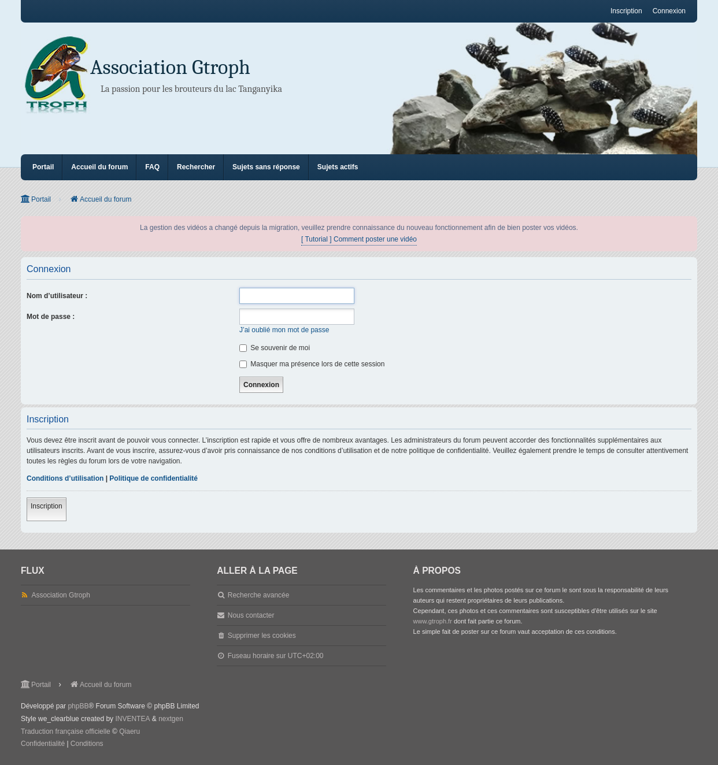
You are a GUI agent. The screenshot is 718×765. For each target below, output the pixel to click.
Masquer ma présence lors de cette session (311, 364)
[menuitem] (43, 744)
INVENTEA (132, 719)
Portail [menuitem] (43, 167)
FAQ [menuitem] (152, 167)
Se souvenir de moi (274, 348)
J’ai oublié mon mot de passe (284, 330)
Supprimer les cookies (262, 636)
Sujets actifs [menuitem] (337, 167)
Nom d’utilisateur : (57, 296)
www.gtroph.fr (432, 621)
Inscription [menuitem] (626, 11)
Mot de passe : (51, 317)
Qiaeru (129, 731)
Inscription (46, 506)
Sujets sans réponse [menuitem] (266, 167)
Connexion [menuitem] (669, 11)
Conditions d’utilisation (65, 478)
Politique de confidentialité (153, 478)
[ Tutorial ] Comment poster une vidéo (359, 239)
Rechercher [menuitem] (196, 167)
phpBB (78, 706)
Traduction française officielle (65, 731)
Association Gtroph (170, 67)
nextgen (170, 719)
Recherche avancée (259, 595)
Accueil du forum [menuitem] (99, 167)
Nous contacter (251, 615)
